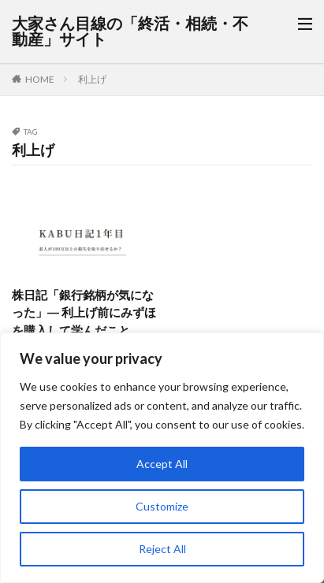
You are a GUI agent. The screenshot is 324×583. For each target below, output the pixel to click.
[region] (162, 457)
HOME (39, 79)
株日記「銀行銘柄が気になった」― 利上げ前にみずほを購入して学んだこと (84, 312)
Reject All (162, 548)
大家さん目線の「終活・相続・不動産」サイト (130, 31)
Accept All (162, 463)
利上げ (92, 79)
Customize (162, 506)
